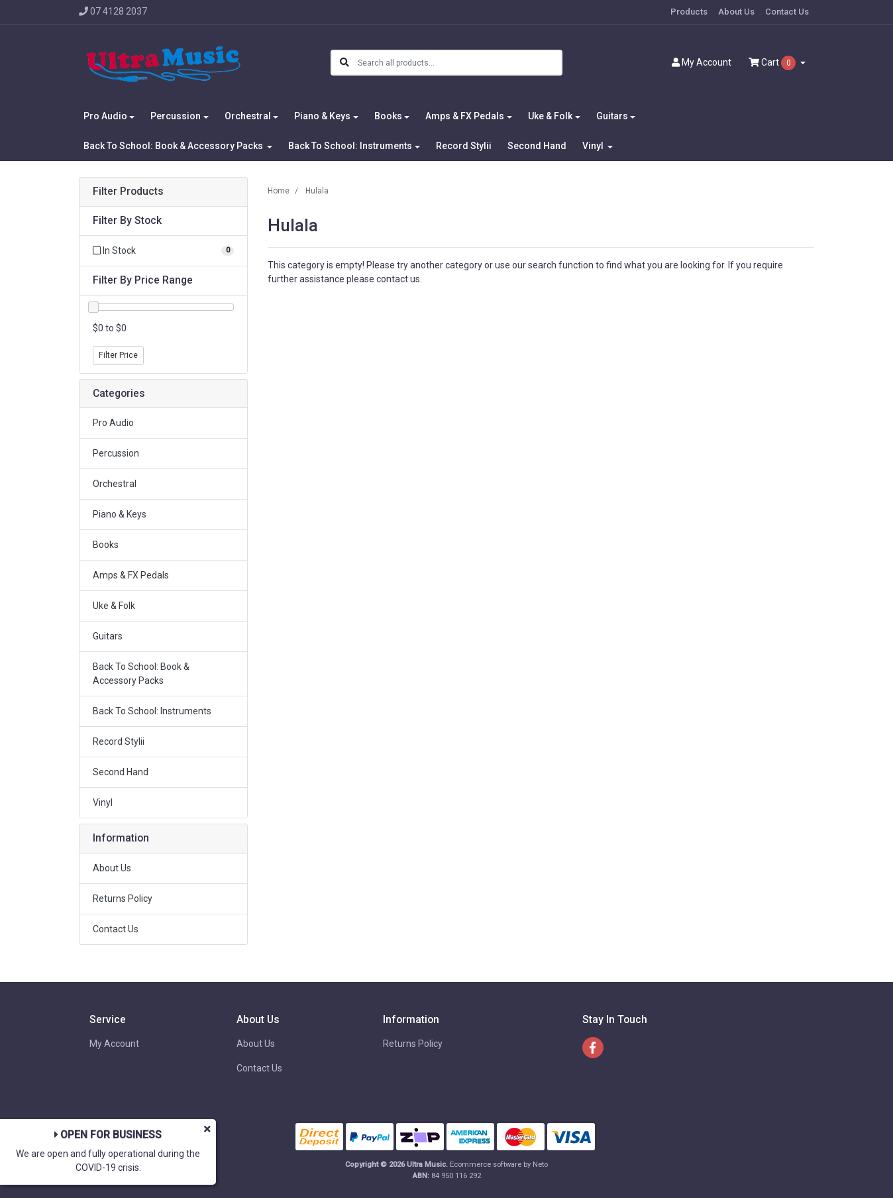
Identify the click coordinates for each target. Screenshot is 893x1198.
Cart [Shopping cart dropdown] (773, 63)
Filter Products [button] (128, 191)
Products (689, 12)
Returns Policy (122, 898)
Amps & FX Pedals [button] (464, 116)
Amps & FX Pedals (131, 575)
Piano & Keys (119, 514)
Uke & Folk (114, 605)
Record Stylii (464, 145)
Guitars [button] (612, 116)
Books (106, 544)
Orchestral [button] (248, 116)
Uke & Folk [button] (550, 116)
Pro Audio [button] (105, 116)
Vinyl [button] (593, 145)
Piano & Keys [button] (322, 116)
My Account (114, 1043)
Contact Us (787, 12)
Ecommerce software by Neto (499, 1164)
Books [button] (388, 116)
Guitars (108, 636)
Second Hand (536, 145)
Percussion (116, 453)
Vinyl (103, 802)
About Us (736, 12)
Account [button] (701, 62)
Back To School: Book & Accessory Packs (141, 673)
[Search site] (344, 62)
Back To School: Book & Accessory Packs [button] (174, 145)
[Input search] (459, 62)
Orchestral (114, 483)
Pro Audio (113, 422)
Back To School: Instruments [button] (350, 145)
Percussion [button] (175, 116)
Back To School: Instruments (152, 711)
